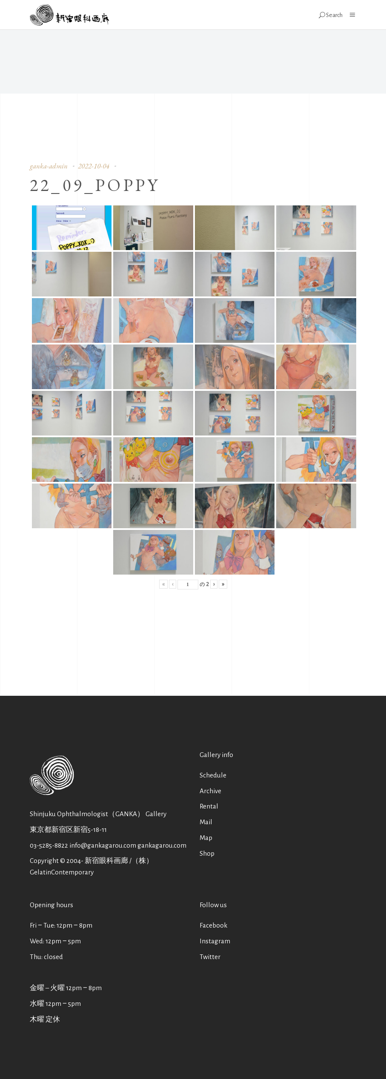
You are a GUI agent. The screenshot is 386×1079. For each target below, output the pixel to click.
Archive (210, 790)
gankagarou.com (161, 845)
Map (206, 837)
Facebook (213, 925)
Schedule (213, 775)
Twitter (210, 956)
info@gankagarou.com (102, 845)
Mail (206, 822)
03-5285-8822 (49, 845)
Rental (209, 806)
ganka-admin (49, 166)
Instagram (215, 941)
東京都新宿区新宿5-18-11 (68, 829)
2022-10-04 (93, 166)
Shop (207, 853)
